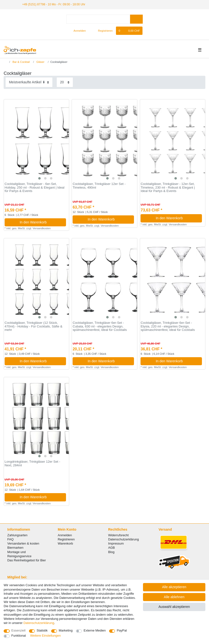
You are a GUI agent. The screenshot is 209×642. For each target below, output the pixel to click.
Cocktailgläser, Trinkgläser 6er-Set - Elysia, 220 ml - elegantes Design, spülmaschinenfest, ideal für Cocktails (168, 326)
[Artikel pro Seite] (65, 82)
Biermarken (15, 547)
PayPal (122, 630)
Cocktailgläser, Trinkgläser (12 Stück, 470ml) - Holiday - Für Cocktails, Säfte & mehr (33, 326)
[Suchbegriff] (98, 19)
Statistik (42, 630)
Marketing (66, 630)
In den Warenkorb (41, 222)
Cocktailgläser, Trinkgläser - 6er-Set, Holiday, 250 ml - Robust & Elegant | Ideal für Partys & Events (35, 187)
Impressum (116, 543)
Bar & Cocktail (21, 61)
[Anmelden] (78, 31)
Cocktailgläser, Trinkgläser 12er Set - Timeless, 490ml (99, 185)
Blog (111, 552)
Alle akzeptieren (174, 587)
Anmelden (65, 535)
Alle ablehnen (174, 597)
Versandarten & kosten (23, 543)
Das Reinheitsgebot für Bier (26, 560)
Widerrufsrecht (118, 535)
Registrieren (66, 539)
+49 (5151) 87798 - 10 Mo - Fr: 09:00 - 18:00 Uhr (53, 4)
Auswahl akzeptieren (174, 607)
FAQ (10, 539)
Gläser (40, 61)
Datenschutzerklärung (123, 539)
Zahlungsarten (17, 535)
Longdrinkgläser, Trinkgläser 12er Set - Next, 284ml (32, 463)
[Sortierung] (29, 82)
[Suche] (136, 19)
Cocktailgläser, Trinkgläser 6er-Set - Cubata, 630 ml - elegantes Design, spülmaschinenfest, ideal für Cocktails (100, 326)
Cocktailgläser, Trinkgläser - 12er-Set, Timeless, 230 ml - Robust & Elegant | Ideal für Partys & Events (168, 187)
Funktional (18, 635)
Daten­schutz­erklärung (38, 623)
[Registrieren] (102, 31)
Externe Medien (95, 630)
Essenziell (18, 630)
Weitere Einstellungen (45, 635)
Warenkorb (65, 543)
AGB (111, 547)
